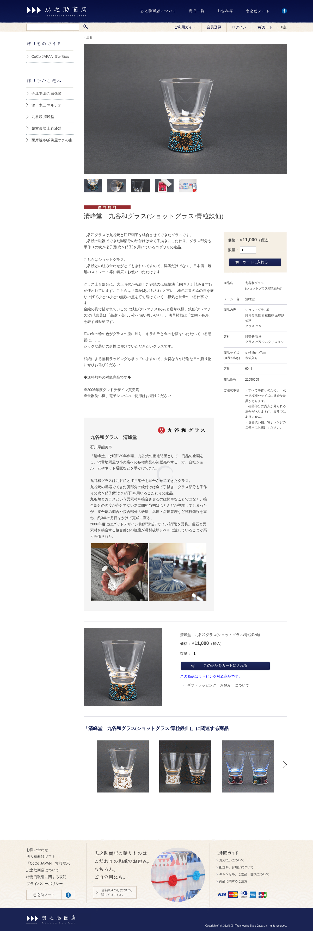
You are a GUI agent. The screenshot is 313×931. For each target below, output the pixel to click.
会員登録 (214, 27)
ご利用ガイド (185, 27)
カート (265, 27)
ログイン (239, 27)
